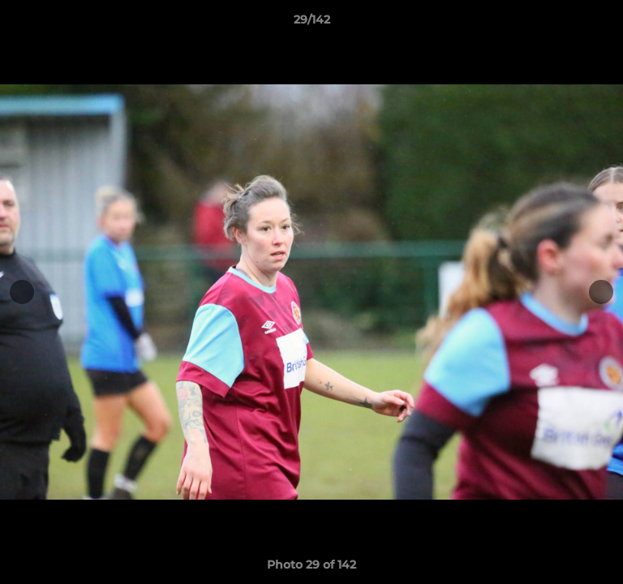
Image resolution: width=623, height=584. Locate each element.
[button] (603, 23)
